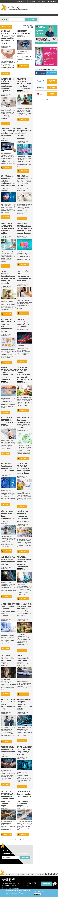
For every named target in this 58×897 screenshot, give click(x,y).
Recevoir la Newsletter (46, 69)
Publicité (33, 874)
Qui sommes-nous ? (24, 874)
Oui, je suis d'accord (39, 891)
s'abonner (46, 883)
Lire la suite (5, 73)
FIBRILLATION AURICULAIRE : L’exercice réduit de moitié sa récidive (7, 228)
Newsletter (14, 874)
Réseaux (25, 12)
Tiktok (54, 874)
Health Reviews (12, 12)
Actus (2, 12)
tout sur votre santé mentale (52, 81)
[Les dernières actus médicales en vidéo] (46, 119)
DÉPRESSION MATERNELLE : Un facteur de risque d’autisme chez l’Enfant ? (24, 181)
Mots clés (4, 19)
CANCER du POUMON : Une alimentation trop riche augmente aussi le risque (24, 468)
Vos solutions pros (52, 94)
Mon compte (53, 1)
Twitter (48, 874)
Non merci (37, 894)
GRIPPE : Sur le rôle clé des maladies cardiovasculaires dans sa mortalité (8, 181)
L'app (38, 1)
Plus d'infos (20, 893)
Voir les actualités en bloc (32, 27)
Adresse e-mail (6, 855)
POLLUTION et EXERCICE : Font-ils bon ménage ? (8, 420)
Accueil (8, 874)
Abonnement (20, 12)
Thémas (44, 1)
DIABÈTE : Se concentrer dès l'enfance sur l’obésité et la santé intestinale (23, 516)
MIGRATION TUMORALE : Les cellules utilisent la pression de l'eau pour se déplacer (24, 228)
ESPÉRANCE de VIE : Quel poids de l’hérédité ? (7, 658)
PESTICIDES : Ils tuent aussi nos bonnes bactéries (8, 749)
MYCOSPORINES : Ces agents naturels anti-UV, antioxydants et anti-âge (24, 422)
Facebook (46, 874)
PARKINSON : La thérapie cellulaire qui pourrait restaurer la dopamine (24, 133)
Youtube (57, 874)
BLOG (29, 12)
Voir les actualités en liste (28, 27)
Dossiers (7, 12)
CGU (38, 874)
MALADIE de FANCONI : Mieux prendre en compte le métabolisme (24, 562)
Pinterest (51, 874)
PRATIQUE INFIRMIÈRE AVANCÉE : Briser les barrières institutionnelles (24, 84)
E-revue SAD (31, 1)
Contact (42, 874)
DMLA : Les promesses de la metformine (24, 658)
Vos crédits (52, 87)
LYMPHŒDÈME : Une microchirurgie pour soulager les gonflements (24, 276)
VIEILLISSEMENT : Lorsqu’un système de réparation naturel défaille (24, 704)
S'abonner (25, 857)
